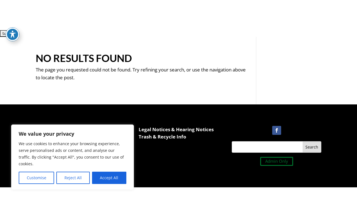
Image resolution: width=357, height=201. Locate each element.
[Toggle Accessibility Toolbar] (12, 27)
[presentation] (42, 11)
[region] (72, 157)
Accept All (109, 177)
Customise (36, 177)
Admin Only (276, 161)
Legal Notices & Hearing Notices (176, 129)
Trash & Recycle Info (162, 136)
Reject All (73, 177)
